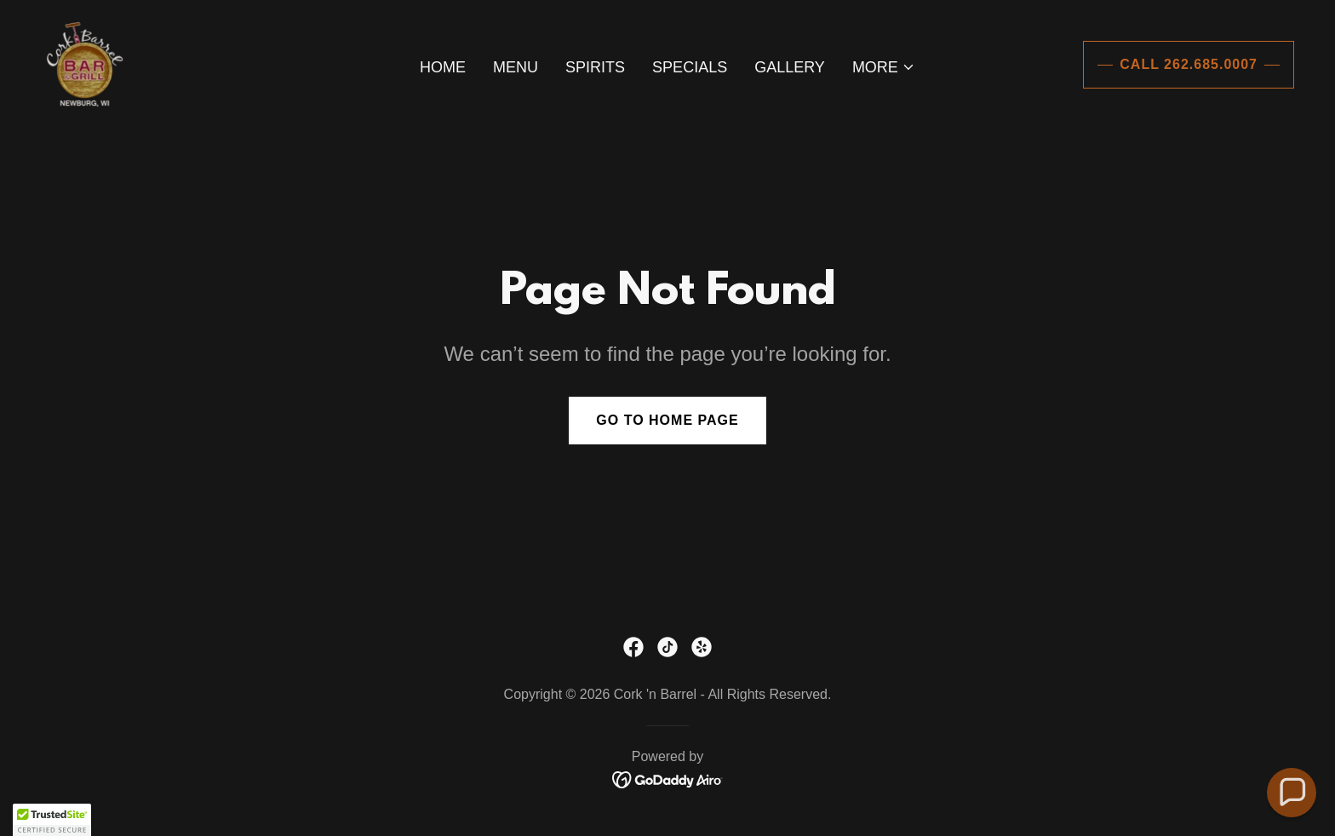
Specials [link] (689, 67)
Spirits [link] (595, 67)
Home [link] (443, 67)
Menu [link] (515, 67)
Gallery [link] (789, 67)
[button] (883, 67)
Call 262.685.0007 (1189, 64)
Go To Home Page (667, 420)
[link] (83, 63)
